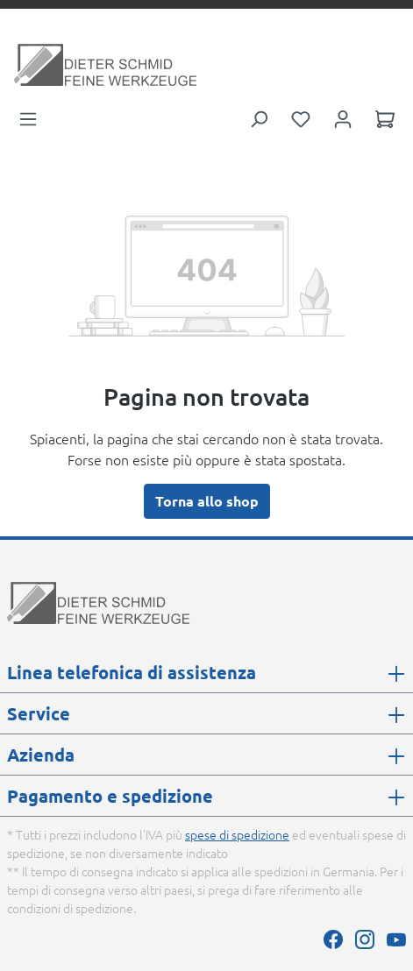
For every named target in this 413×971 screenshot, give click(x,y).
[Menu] (28, 117)
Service (38, 713)
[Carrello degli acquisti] (385, 117)
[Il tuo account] (343, 117)
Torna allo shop (207, 501)
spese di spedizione (237, 834)
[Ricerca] (259, 117)
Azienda (41, 754)
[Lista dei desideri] (301, 117)
